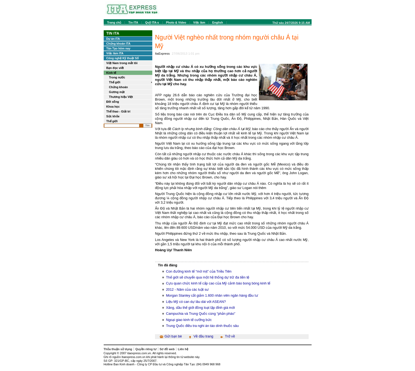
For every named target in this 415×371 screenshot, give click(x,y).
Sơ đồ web (167, 349)
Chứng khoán (118, 87)
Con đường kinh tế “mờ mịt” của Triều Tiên (199, 271)
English (217, 22)
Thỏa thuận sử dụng (118, 349)
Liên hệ (183, 349)
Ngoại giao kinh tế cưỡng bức (189, 320)
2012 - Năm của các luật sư (187, 289)
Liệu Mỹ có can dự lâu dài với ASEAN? (196, 302)
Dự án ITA (113, 38)
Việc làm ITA (115, 53)
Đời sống (112, 101)
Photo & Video (176, 22)
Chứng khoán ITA (118, 43)
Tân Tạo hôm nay (118, 48)
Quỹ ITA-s (152, 22)
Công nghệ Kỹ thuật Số (122, 58)
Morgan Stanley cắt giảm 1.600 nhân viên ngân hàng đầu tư (212, 295)
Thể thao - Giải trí (118, 111)
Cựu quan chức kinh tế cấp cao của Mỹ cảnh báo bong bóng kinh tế (218, 283)
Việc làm (199, 22)
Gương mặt (117, 92)
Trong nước (117, 77)
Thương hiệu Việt (121, 96)
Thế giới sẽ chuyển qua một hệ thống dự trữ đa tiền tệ (207, 277)
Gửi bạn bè (173, 336)
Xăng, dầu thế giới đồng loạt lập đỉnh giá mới (200, 308)
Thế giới (114, 82)
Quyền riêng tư (145, 349)
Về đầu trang (203, 336)
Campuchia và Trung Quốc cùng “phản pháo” (200, 314)
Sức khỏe (113, 116)
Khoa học (113, 106)
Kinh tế (111, 72)
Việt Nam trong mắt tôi (122, 63)
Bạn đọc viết (115, 67)
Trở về (230, 336)
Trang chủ (114, 22)
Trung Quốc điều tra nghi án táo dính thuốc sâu (202, 326)
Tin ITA (133, 22)
